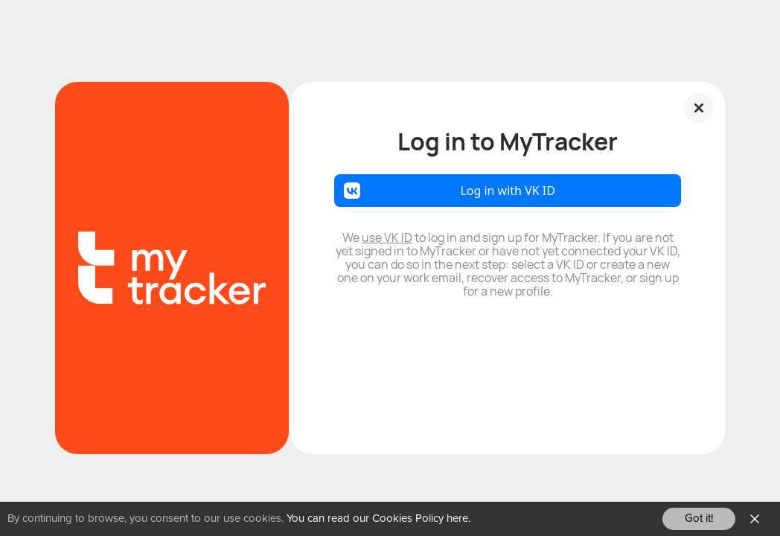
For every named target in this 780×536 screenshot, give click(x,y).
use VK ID (387, 237)
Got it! (699, 518)
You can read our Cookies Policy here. (378, 518)
